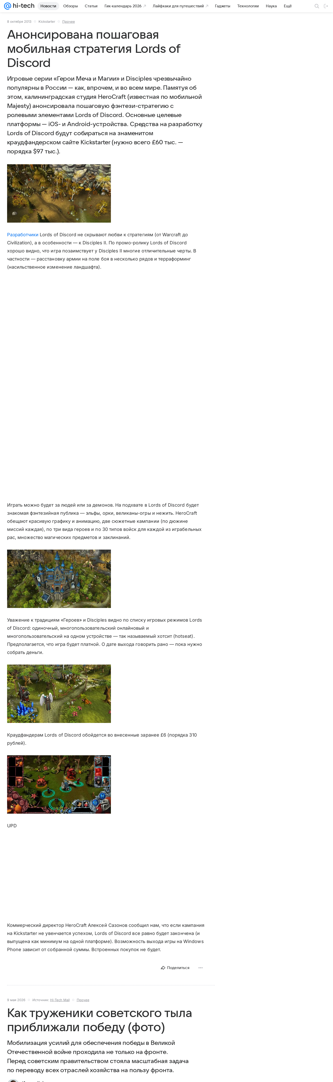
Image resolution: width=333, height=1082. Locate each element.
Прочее (68, 21)
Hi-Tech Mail (60, 1000)
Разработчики (23, 234)
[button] (59, 193)
